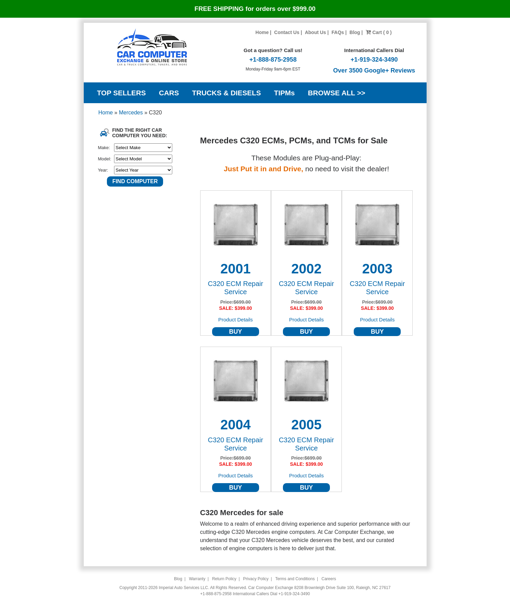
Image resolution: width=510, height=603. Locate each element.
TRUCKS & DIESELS (226, 93)
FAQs (338, 32)
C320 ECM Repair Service (235, 288)
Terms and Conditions (295, 578)
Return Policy (224, 578)
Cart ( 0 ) (379, 32)
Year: (103, 170)
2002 (306, 268)
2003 (377, 268)
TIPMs (284, 93)
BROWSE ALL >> (336, 93)
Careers (328, 578)
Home (262, 32)
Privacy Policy (256, 578)
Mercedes (131, 112)
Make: (104, 147)
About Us (315, 32)
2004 (235, 424)
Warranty (197, 578)
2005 (306, 424)
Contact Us (286, 32)
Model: (104, 158)
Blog (355, 32)
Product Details (235, 319)
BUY (235, 331)
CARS (169, 93)
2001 (235, 268)
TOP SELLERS (121, 93)
